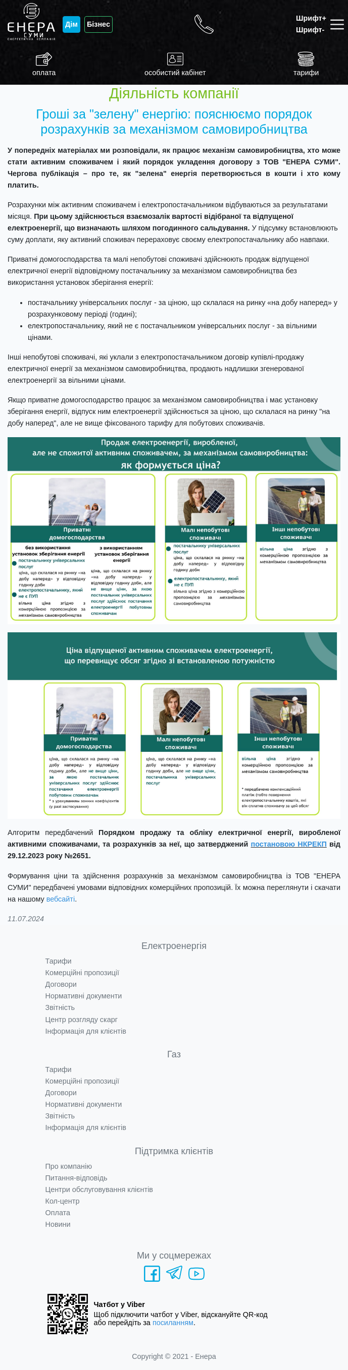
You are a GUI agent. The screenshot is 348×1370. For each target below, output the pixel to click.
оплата (44, 64)
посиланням (173, 1323)
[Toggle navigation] (339, 24)
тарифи (306, 64)
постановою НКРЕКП (289, 844)
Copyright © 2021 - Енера (174, 1356)
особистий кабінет (175, 64)
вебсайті (60, 899)
